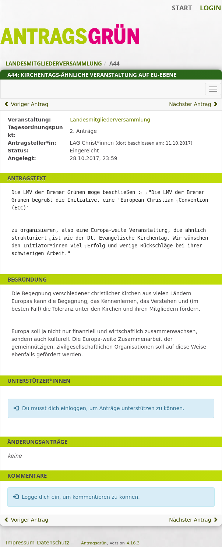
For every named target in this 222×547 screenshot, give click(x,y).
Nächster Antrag (193, 104)
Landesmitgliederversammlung (110, 120)
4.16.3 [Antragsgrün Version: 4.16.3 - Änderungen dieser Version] (133, 543)
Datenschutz (53, 543)
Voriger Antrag (26, 104)
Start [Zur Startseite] (182, 7)
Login (210, 7)
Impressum (20, 543)
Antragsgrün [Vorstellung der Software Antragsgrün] (93, 543)
